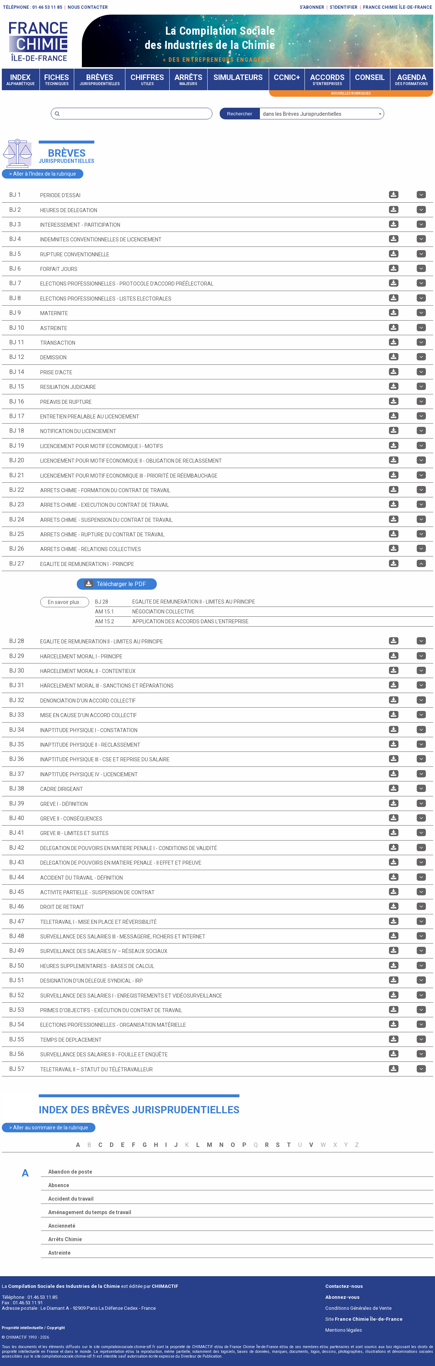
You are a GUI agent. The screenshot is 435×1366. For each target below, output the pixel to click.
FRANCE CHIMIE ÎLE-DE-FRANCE (397, 7)
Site (363, 1319)
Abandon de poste (70, 1172)
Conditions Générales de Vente (358, 1308)
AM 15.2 (104, 621)
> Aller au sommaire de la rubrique (48, 1127)
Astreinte (59, 1253)
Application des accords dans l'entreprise (190, 621)
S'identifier (344, 7)
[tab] (217, 195)
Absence (58, 1185)
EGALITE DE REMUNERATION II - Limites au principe (193, 602)
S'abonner (312, 7)
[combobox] (322, 113)
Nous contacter (88, 7)
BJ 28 (101, 602)
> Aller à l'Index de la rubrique (42, 174)
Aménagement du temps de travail (89, 1212)
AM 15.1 (104, 612)
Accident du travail (71, 1199)
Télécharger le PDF (115, 584)
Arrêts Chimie (65, 1239)
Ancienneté (61, 1226)
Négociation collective (163, 612)
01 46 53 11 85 (47, 7)
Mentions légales (343, 1330)
